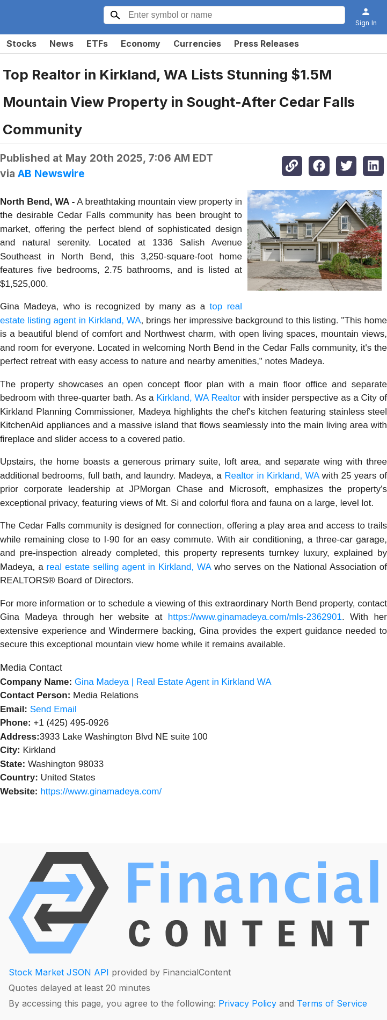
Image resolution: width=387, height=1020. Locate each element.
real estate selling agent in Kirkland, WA (129, 567)
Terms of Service (332, 1003)
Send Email (53, 709)
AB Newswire (51, 173)
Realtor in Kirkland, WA (271, 476)
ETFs (97, 43)
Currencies (197, 43)
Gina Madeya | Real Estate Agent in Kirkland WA (173, 682)
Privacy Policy (247, 1003)
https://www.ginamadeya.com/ (101, 791)
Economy (140, 43)
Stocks (21, 43)
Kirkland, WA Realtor (199, 398)
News (61, 43)
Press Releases (266, 43)
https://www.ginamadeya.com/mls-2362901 (255, 617)
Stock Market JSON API (59, 972)
